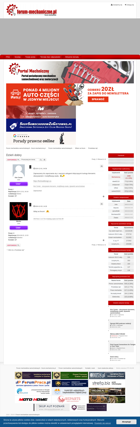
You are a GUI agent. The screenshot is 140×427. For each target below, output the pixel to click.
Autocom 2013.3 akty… (116, 234)
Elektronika (115, 297)
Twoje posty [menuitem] (30, 57)
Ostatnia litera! (116, 264)
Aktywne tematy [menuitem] (72, 57)
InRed (116, 188)
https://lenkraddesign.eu (42, 181)
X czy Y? (116, 241)
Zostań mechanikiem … (116, 237)
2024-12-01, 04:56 (40, 168)
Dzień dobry (14, 155)
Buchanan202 (116, 214)
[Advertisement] (70, 36)
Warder (18, 221)
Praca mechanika (116, 290)
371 (126, 191)
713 (126, 185)
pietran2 (113, 348)
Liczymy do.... (116, 244)
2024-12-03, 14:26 (40, 206)
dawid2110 (115, 181)
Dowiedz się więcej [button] (102, 423)
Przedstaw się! (116, 287)
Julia (116, 204)
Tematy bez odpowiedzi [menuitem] (50, 57)
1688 (128, 176)
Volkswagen (120, 325)
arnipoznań (115, 185)
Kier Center (19, 177)
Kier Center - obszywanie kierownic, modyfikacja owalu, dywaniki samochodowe (59, 186)
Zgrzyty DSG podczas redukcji (120, 323)
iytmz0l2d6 (115, 211)
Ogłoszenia (121, 314)
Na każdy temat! (116, 293)
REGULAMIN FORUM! (117, 334)
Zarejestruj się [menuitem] (116, 5)
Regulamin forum (123, 335)
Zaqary (116, 217)
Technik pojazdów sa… (116, 267)
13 (13, 233)
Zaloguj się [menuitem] (129, 5)
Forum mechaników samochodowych (28, 415)
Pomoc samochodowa (116, 284)
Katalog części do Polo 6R (55, 219)
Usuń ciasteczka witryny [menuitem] (105, 368)
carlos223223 (116, 191)
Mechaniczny (116, 177)
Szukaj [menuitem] (17, 57)
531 (126, 188)
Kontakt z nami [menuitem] (90, 368)
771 (126, 181)
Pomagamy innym (116, 270)
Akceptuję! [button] (126, 422)
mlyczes (116, 208)
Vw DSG (113, 325)
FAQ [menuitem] (8, 57)
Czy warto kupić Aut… (116, 231)
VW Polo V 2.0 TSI (39, 219)
